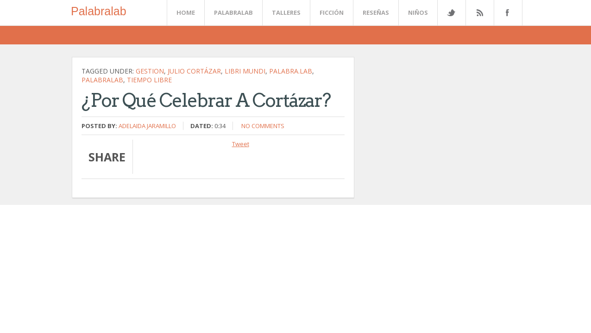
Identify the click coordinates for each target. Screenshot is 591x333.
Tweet (240, 144)
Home (185, 12)
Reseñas (376, 12)
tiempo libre (149, 79)
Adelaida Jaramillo (147, 126)
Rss (479, 12)
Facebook (506, 12)
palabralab (102, 79)
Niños (418, 12)
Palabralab (98, 11)
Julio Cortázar (194, 71)
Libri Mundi (245, 71)
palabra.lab (290, 71)
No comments (262, 126)
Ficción (332, 12)
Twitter (451, 12)
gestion (150, 71)
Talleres (286, 12)
